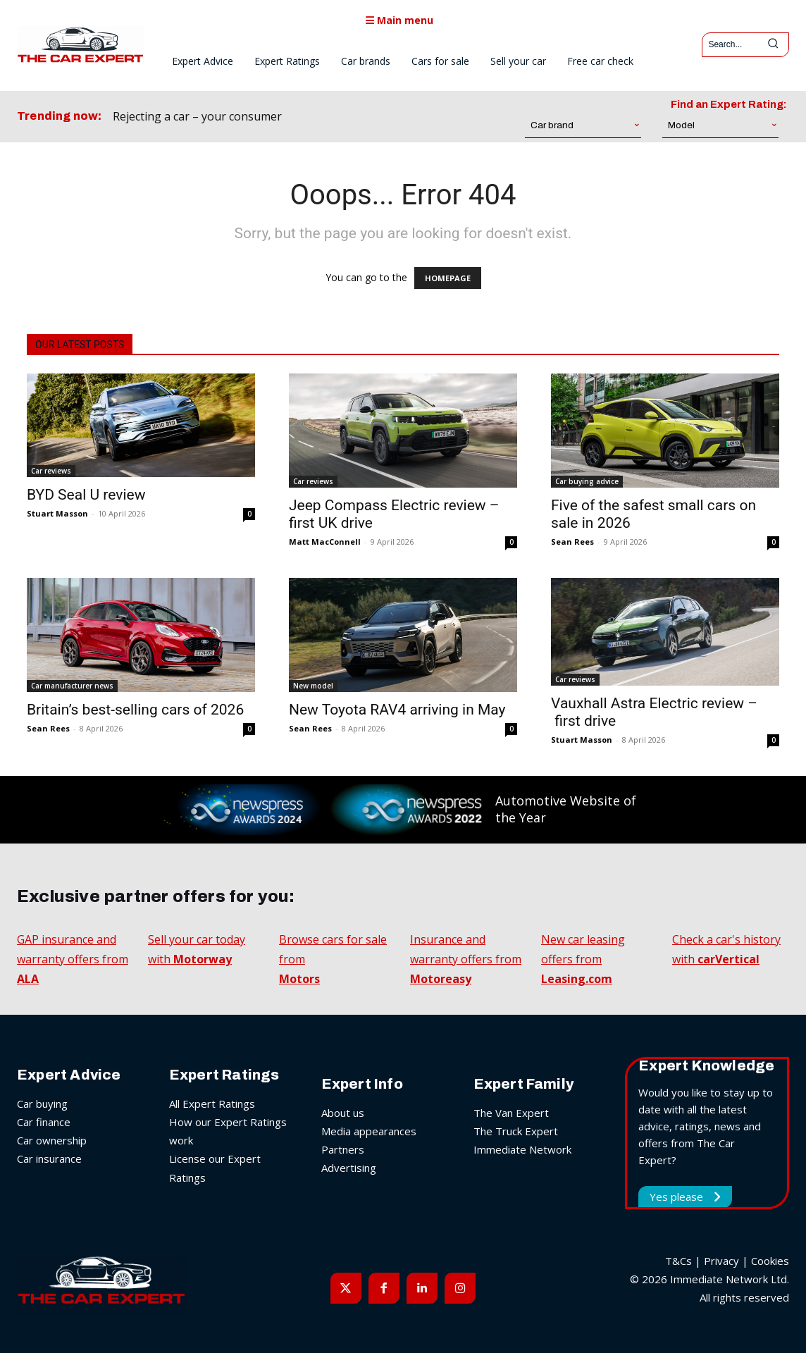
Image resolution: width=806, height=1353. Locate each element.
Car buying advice (587, 481)
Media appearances (368, 1131)
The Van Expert (511, 1113)
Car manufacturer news (72, 686)
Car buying (42, 1103)
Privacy (721, 1261)
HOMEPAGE (448, 278)
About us (342, 1113)
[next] (364, 116)
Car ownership (52, 1140)
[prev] (342, 116)
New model (313, 686)
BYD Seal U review (86, 494)
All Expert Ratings (212, 1103)
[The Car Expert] (80, 44)
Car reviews (51, 471)
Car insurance (49, 1158)
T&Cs (678, 1261)
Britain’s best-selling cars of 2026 (135, 709)
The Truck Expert (515, 1131)
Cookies (770, 1261)
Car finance (43, 1122)
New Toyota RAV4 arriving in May (397, 709)
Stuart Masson (57, 513)
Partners (342, 1149)
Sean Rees (572, 541)
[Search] (773, 44)
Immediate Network (522, 1149)
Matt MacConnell (325, 541)
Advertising (348, 1168)
